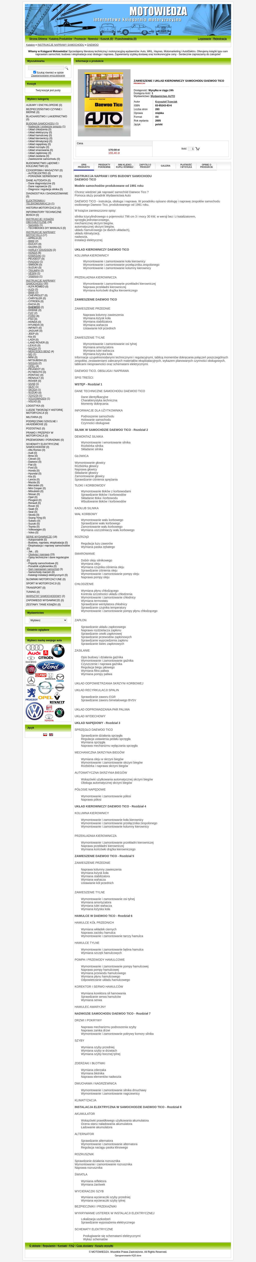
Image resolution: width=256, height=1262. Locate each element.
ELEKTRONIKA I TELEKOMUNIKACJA (38, 202)
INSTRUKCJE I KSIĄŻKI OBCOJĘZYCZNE (40, 221)
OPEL (31, 366)
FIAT (31, 313)
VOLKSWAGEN (37, 398)
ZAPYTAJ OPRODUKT (145, 166)
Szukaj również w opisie (50, 72)
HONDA (32, 252)
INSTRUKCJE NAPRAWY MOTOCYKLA (40, 234)
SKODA (32, 389)
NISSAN (33, 363)
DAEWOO (93, 44)
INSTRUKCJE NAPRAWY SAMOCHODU (61, 44)
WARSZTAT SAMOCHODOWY (43, 596)
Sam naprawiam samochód (43, 569)
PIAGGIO (33, 261)
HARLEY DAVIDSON (40, 249)
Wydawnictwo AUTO (163, 96)
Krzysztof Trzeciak (166, 101)
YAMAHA (33, 276)
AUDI (31, 289)
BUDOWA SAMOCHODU (40, 123)
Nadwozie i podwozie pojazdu (45, 126)
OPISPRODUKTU (84, 166)
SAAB (31, 383)
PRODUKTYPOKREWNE (104, 166)
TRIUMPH (34, 270)
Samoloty (33, 225)
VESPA (32, 273)
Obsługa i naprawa (38, 554)
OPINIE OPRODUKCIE (206, 166)
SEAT (31, 386)
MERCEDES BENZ (39, 351)
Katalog (30, 44)
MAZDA (32, 348)
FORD (31, 316)
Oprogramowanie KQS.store (128, 1255)
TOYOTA (33, 395)
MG (30, 354)
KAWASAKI (34, 255)
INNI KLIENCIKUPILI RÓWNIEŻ (124, 166)
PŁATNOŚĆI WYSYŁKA (186, 166)
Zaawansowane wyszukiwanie (48, 75)
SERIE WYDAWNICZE (39, 536)
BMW (31, 241)
